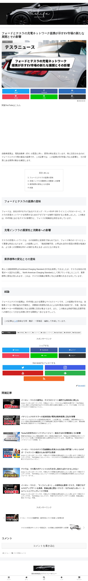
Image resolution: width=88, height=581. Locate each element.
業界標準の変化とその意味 (40, 184)
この (16, 321)
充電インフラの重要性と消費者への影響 (45, 181)
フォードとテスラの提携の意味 (41, 178)
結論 (31, 188)
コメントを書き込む (44, 546)
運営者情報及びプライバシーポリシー (44, 574)
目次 (41, 173)
